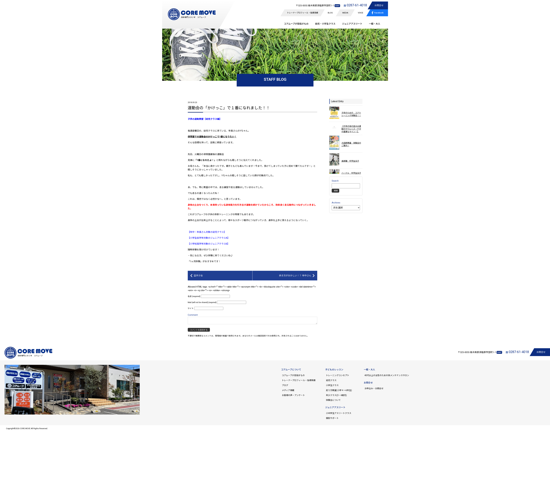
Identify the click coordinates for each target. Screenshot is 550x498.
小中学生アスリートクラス (338, 413)
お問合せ (378, 5)
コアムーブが (296, 23)
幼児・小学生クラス (325, 23)
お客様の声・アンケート (293, 395)
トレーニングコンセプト (337, 375)
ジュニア (352, 23)
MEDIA (345, 13)
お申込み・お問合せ (374, 388)
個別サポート (332, 418)
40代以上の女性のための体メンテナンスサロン (387, 375)
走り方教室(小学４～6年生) (340, 390)
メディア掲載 (288, 390)
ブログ (285, 385)
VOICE (360, 13)
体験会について (333, 400)
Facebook (377, 12)
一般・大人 (374, 23)
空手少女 (198, 275)
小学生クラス (332, 385)
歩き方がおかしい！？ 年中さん (295, 275)
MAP (337, 6)
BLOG (330, 13)
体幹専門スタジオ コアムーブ (193, 17)
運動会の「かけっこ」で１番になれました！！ (229, 108)
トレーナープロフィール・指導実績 (302, 13)
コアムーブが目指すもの (293, 375)
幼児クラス (331, 380)
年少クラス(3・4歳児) (336, 395)
